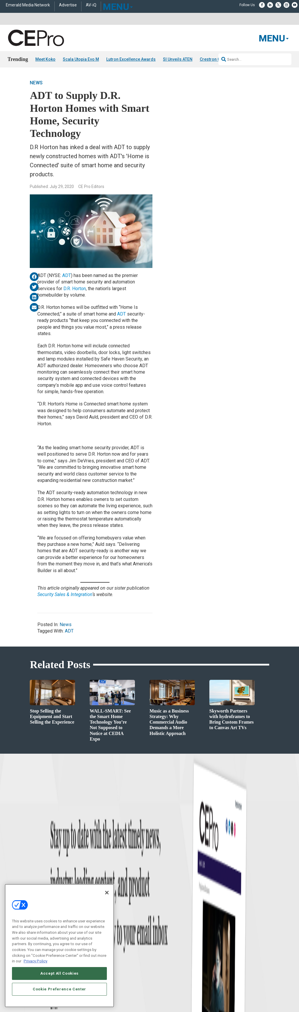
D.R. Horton (74, 288)
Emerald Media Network (28, 5)
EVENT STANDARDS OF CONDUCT (214, 992)
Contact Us (229, 951)
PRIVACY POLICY (252, 997)
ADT (66, 275)
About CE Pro (160, 908)
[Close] (106, 892)
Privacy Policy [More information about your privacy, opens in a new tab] (35, 961)
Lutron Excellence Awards (131, 59)
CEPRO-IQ (157, 930)
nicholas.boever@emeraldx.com (244, 942)
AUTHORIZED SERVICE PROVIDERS (156, 992)
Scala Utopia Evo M (81, 59)
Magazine (157, 915)
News (36, 83)
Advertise (68, 5)
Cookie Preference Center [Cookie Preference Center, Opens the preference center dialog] (59, 989)
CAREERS (117, 992)
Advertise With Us (163, 901)
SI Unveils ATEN (177, 59)
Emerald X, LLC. (226, 984)
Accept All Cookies (59, 973)
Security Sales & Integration (64, 594)
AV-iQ (91, 5)
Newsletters (159, 923)
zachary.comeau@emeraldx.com (245, 921)
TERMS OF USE (225, 997)
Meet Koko (45, 59)
